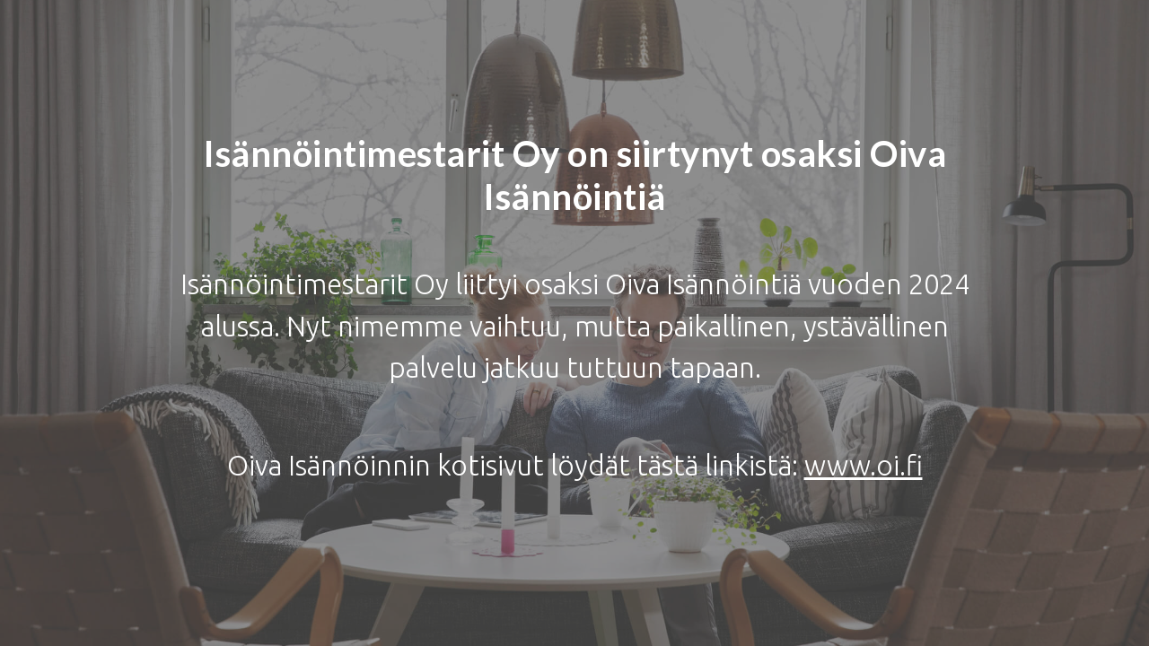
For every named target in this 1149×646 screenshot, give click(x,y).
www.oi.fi (863, 465)
